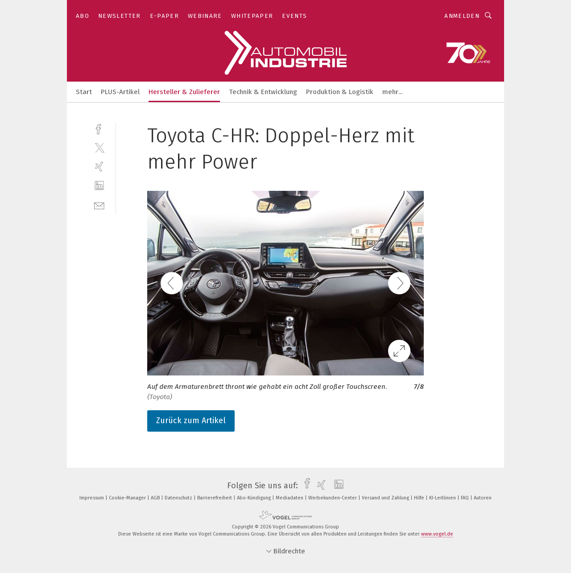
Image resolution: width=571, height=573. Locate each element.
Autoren (483, 498)
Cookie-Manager (128, 498)
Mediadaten (290, 498)
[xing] (99, 166)
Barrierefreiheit (215, 498)
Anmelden (462, 16)
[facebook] (99, 128)
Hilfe (420, 498)
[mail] (99, 204)
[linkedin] (99, 185)
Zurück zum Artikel (191, 420)
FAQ (465, 498)
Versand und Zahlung (386, 498)
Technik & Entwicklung (263, 92)
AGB (156, 498)
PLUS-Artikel (120, 92)
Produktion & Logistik (339, 92)
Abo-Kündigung (254, 498)
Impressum (92, 498)
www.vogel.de (437, 534)
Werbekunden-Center (333, 498)
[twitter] (99, 147)
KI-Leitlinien (443, 498)
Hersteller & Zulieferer (184, 92)
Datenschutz (179, 498)
